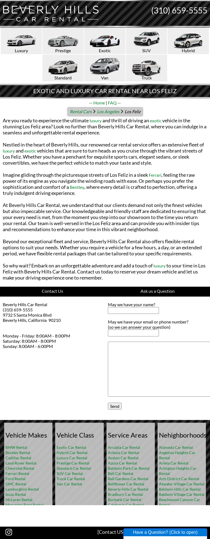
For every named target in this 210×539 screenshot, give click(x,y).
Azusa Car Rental (122, 463)
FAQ (112, 102)
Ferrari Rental (17, 473)
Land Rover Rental (21, 463)
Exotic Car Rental (71, 447)
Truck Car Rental (71, 478)
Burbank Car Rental (124, 499)
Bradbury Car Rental (125, 494)
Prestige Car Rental (73, 463)
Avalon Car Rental (123, 457)
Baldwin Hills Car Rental (180, 489)
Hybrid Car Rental (72, 452)
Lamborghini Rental (22, 489)
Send (114, 406)
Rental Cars (81, 111)
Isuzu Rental (15, 494)
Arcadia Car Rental (124, 447)
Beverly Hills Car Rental (128, 489)
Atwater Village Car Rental (182, 484)
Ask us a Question (158, 291)
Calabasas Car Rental (126, 504)
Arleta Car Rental (174, 463)
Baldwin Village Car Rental (182, 494)
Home (99, 102)
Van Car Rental (69, 484)
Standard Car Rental (74, 468)
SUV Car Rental (70, 473)
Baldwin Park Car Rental (129, 468)
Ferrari (155, 175)
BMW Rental (16, 447)
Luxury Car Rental (72, 457)
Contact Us (52, 291)
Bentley (77, 187)
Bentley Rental (17, 452)
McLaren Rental (18, 499)
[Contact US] (111, 532)
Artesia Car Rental (123, 452)
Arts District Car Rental (179, 478)
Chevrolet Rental (19, 468)
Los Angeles (108, 111)
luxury (95, 120)
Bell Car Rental (120, 473)
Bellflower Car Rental (126, 484)
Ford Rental (15, 478)
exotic (155, 120)
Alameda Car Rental (176, 447)
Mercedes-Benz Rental (24, 504)
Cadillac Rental (18, 457)
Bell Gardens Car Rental (128, 478)
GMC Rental (15, 484)
